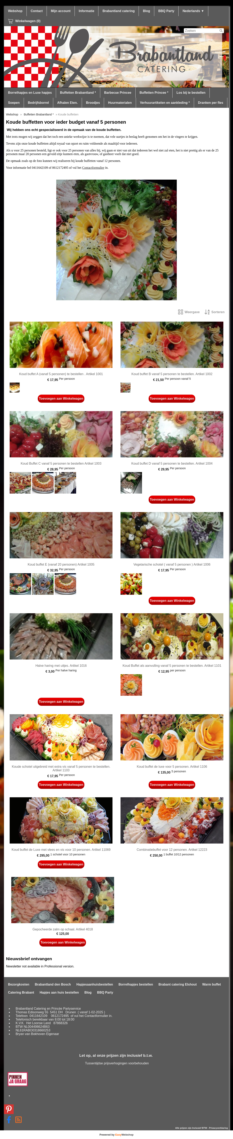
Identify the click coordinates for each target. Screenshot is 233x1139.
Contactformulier (93, 167)
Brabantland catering (118, 11)
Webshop (15, 11)
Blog (146, 11)
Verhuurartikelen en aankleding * (165, 102)
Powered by (116, 1134)
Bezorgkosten (18, 984)
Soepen (14, 102)
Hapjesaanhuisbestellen (94, 984)
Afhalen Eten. (67, 102)
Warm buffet (211, 984)
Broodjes (93, 102)
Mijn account (61, 11)
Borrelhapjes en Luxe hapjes (30, 92)
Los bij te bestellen (191, 92)
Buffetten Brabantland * (78, 92)
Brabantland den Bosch (53, 984)
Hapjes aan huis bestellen (59, 992)
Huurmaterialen (120, 102)
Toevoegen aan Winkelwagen (61, 398)
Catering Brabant (21, 992)
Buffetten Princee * (154, 92)
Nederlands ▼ (193, 11)
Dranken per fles (210, 102)
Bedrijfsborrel (38, 102)
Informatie (86, 11)
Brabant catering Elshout (177, 984)
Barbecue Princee (117, 92)
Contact (37, 11)
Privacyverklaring (218, 1128)
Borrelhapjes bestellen (136, 984)
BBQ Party (166, 11)
